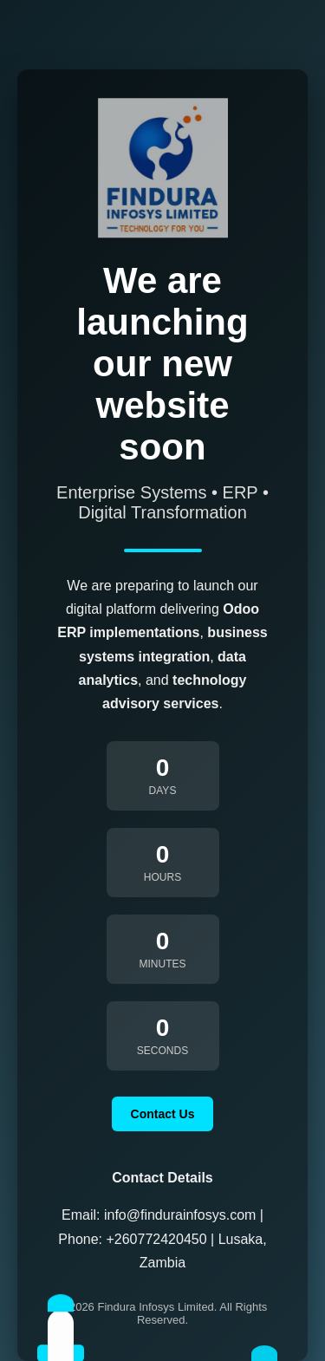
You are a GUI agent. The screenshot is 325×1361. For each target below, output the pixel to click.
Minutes (163, 964)
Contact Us (163, 1114)
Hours (162, 877)
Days (163, 791)
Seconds (162, 1051)
